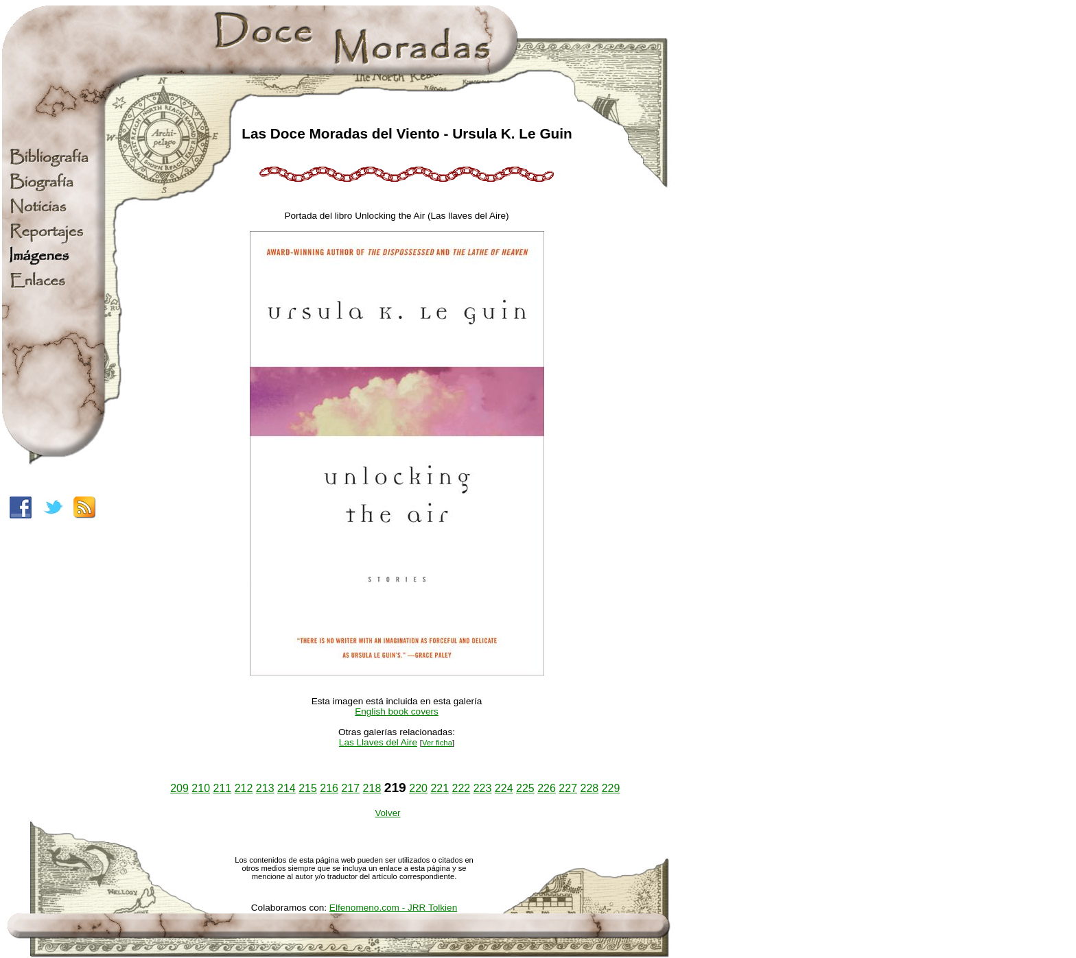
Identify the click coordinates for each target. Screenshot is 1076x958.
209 (179, 788)
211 (222, 788)
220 (418, 788)
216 (329, 788)
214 (286, 788)
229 (611, 788)
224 (504, 788)
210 (200, 788)
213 (265, 788)
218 (372, 788)
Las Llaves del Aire (378, 742)
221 (439, 788)
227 (568, 788)
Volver (387, 813)
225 (525, 788)
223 (482, 788)
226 (546, 788)
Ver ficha (437, 743)
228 (589, 788)
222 (461, 788)
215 (308, 788)
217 (350, 788)
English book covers (396, 711)
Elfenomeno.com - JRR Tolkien (393, 907)
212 (244, 788)
